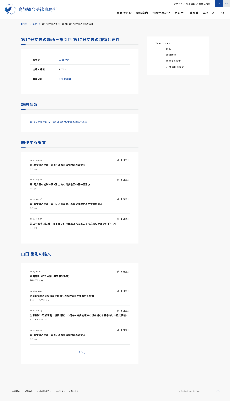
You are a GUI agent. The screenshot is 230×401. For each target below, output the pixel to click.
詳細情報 (171, 55)
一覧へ (80, 352)
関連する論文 (173, 61)
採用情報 (190, 3)
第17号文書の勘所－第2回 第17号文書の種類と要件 (58, 122)
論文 (35, 24)
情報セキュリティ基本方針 (74, 392)
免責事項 (30, 392)
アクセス (178, 3)
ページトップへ (218, 392)
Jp (219, 3)
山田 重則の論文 (175, 67)
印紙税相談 (65, 79)
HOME (24, 24)
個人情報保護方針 (48, 392)
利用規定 (16, 392)
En (226, 3)
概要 (168, 49)
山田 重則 (64, 59)
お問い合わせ (206, 3)
